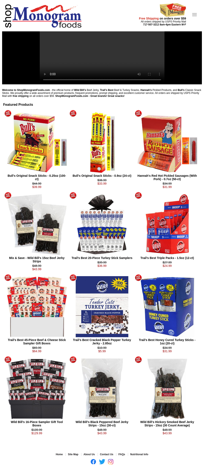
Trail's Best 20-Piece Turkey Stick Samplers (102, 258)
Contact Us (106, 454)
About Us (89, 454)
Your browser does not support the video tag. (102, 57)
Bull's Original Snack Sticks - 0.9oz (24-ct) (102, 175)
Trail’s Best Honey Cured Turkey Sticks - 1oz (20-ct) (167, 341)
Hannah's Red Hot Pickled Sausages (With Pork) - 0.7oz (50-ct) (167, 177)
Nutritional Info (139, 454)
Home (59, 454)
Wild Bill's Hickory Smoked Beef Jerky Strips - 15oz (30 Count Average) (167, 423)
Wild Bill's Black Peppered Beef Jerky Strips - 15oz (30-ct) (102, 423)
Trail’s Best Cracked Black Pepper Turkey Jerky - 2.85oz (102, 341)
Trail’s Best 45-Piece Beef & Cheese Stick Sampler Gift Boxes (37, 341)
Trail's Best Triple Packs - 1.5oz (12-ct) (167, 258)
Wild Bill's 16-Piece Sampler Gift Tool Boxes (37, 423)
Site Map (73, 454)
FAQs (121, 454)
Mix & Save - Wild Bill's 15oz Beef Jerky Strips (36, 259)
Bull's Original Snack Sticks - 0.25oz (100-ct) (37, 177)
